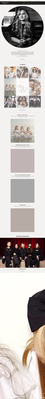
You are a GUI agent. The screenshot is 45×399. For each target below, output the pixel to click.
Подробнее (22, 271)
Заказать (22, 59)
